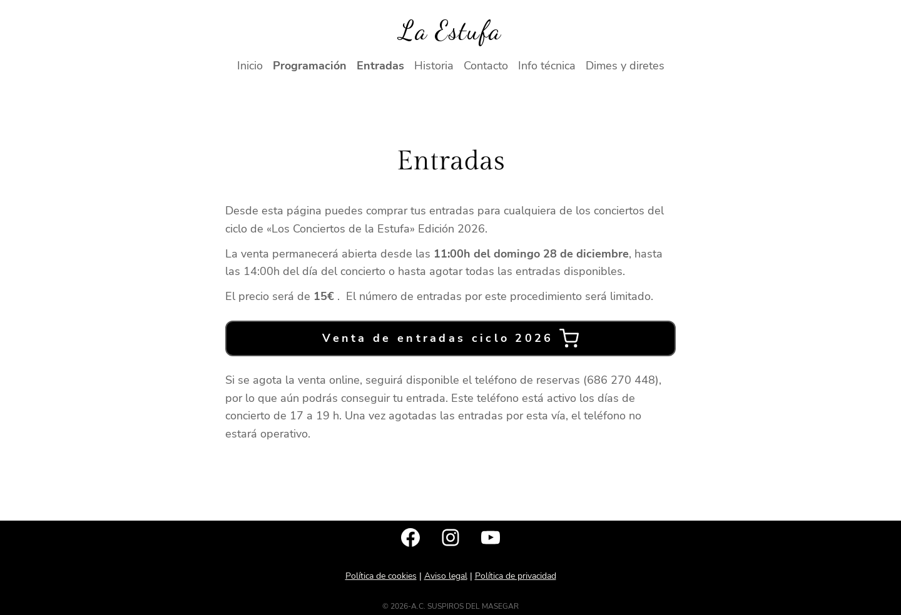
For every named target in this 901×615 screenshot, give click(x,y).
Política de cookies (381, 576)
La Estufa (450, 30)
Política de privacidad (515, 576)
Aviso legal (445, 576)
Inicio (250, 65)
